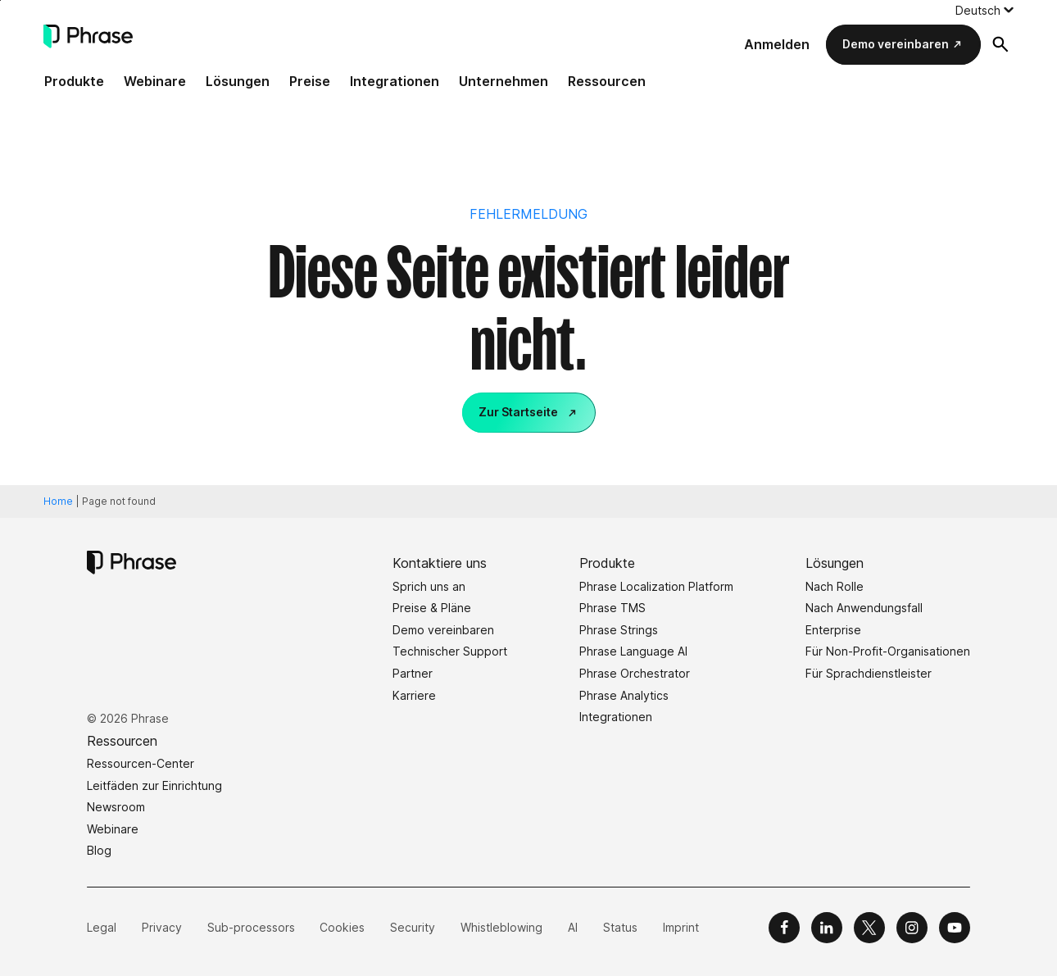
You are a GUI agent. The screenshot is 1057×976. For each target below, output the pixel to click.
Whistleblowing (501, 927)
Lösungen (238, 81)
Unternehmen (503, 81)
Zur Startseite (518, 412)
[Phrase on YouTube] (954, 927)
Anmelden (777, 44)
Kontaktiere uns (439, 563)
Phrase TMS (612, 608)
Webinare (155, 81)
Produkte (74, 81)
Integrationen (394, 81)
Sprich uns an (428, 586)
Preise (309, 81)
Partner (412, 673)
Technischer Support (449, 651)
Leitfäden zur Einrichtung (154, 785)
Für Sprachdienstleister (868, 673)
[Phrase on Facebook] (784, 927)
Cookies (342, 927)
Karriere (414, 695)
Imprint (681, 927)
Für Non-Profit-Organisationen (887, 651)
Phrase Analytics (624, 695)
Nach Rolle (834, 586)
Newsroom (116, 807)
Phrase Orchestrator (634, 673)
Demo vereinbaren (895, 44)
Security (412, 927)
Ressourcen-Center (140, 763)
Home (58, 501)
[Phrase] (88, 36)
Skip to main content (0, 0)
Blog (99, 850)
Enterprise (833, 630)
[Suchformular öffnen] (1000, 44)
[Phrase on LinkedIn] (826, 927)
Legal (101, 927)
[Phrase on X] (869, 927)
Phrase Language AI (633, 651)
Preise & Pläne (431, 608)
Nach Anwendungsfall (864, 608)
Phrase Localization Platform (656, 586)
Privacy (162, 927)
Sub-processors (251, 927)
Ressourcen (607, 81)
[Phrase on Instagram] (912, 927)
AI (573, 927)
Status (620, 927)
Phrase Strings (618, 630)
